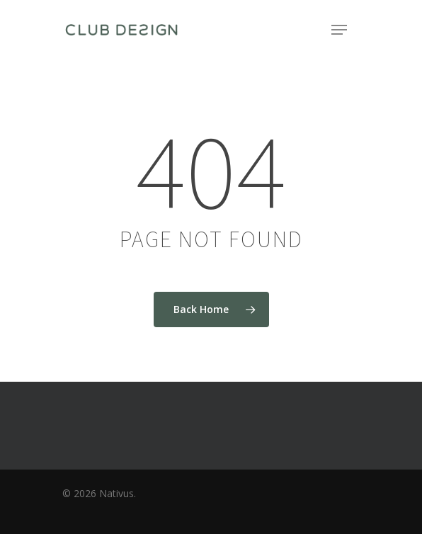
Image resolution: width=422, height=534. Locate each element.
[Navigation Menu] (339, 30)
